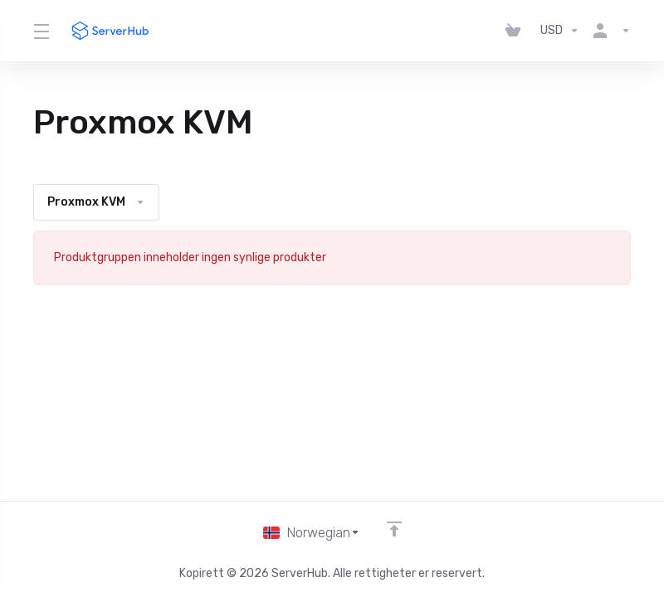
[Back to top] (395, 528)
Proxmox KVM (96, 202)
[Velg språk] (311, 532)
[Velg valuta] (560, 31)
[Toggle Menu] (41, 31)
